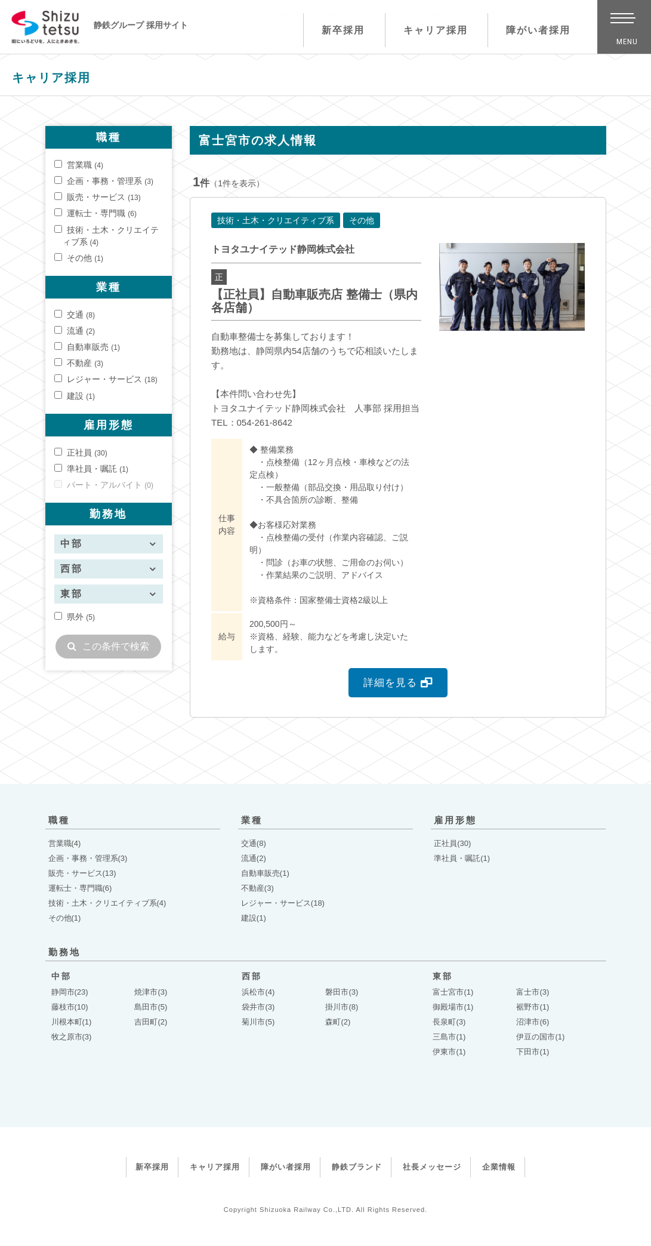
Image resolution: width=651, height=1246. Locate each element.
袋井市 (258, 1006)
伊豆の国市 (540, 1036)
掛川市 (341, 1006)
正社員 (80, 452)
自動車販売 (87, 347)
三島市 (449, 1036)
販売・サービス (97, 197)
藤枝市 (69, 1006)
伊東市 (449, 1051)
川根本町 (71, 1021)
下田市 (532, 1051)
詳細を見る (398, 682)
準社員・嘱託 (91, 468)
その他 (78, 258)
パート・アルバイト (103, 485)
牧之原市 (71, 1036)
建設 (74, 396)
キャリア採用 (429, 30)
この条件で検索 (108, 646)
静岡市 (69, 991)
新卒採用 (336, 30)
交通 (74, 314)
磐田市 (341, 991)
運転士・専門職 (95, 213)
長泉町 (449, 1021)
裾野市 (532, 1006)
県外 (74, 617)
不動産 (78, 363)
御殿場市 (453, 1006)
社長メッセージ (432, 1166)
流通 (74, 331)
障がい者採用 (532, 30)
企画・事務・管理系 (103, 181)
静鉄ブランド (357, 1166)
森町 (337, 1021)
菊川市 (258, 1021)
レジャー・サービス (106, 379)
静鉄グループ (49, 30)
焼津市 (150, 991)
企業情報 (499, 1166)
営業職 (78, 165)
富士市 (532, 991)
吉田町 (150, 1021)
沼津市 (532, 1021)
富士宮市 (453, 991)
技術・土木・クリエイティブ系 (106, 236)
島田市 (150, 1006)
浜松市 (258, 991)
